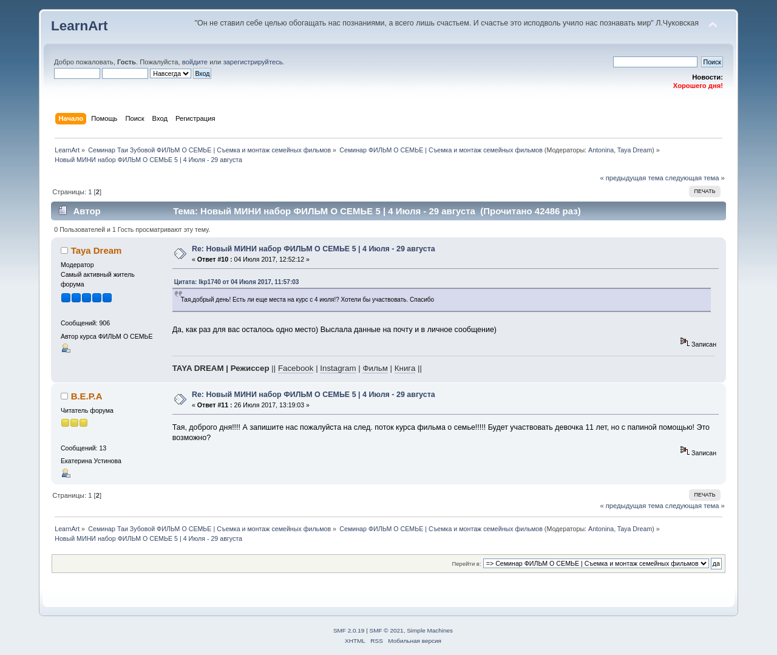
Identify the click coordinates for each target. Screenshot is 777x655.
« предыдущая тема (631, 178)
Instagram (338, 368)
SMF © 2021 (387, 630)
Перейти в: (466, 563)
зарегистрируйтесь (252, 62)
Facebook (296, 368)
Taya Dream (634, 150)
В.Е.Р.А (87, 396)
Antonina (601, 150)
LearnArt (79, 25)
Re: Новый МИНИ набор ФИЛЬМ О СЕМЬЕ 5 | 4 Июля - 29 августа (313, 249)
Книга (405, 368)
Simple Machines (430, 630)
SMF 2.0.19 (349, 630)
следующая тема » (695, 178)
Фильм (374, 368)
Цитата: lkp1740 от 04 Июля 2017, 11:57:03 (236, 282)
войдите (195, 62)
